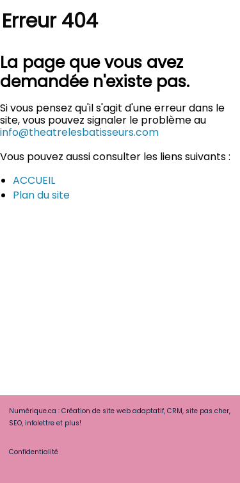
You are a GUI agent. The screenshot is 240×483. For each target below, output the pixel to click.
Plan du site (41, 195)
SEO (15, 423)
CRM (174, 411)
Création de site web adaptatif (112, 411)
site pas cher (207, 411)
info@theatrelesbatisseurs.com (79, 132)
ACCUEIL (34, 180)
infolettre (39, 423)
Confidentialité (33, 452)
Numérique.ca (32, 411)
